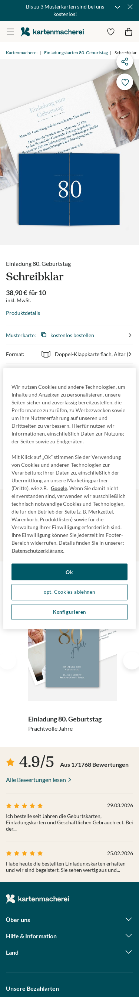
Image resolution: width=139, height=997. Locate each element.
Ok (69, 571)
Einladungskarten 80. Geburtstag (76, 52)
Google (59, 488)
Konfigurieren (69, 612)
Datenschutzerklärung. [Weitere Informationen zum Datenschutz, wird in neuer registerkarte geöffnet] (37, 550)
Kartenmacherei (21, 52)
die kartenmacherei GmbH (52, 31)
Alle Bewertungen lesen (36, 779)
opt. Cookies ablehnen (69, 592)
